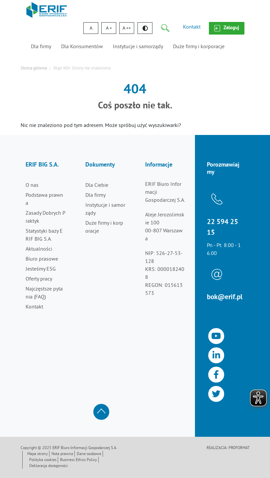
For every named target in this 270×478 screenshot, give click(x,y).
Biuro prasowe (42, 259)
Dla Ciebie (96, 185)
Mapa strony (37, 454)
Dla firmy (41, 47)
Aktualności (39, 249)
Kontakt (192, 27)
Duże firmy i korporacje (199, 47)
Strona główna (34, 68)
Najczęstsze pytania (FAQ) (44, 293)
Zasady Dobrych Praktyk (45, 217)
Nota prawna (62, 454)
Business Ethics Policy (78, 460)
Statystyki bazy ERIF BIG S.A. (44, 235)
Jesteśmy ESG (41, 269)
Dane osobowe (89, 454)
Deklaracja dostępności (48, 466)
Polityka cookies (42, 460)
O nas (32, 185)
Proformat (239, 448)
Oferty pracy (39, 279)
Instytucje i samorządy (138, 47)
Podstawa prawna (44, 199)
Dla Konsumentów (82, 47)
